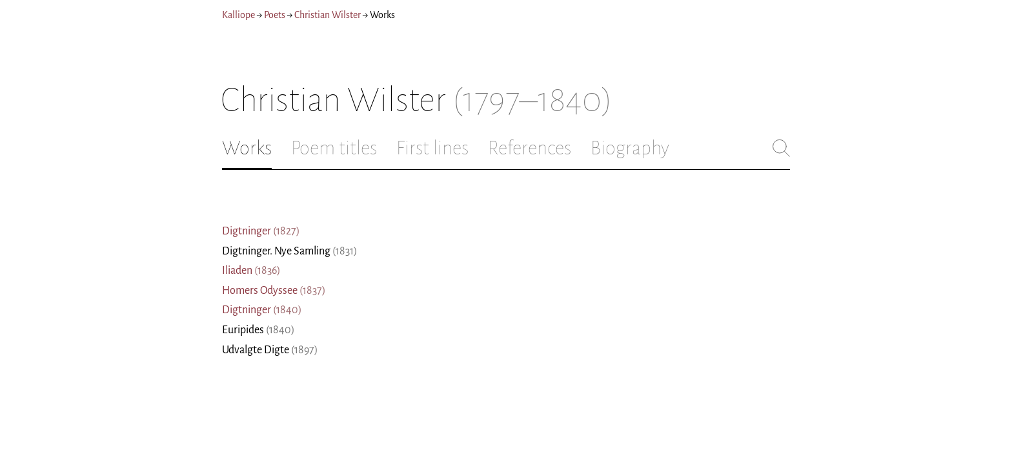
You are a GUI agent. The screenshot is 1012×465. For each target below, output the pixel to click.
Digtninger (261, 231)
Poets (274, 15)
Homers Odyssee (274, 290)
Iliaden (251, 270)
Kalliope (238, 15)
